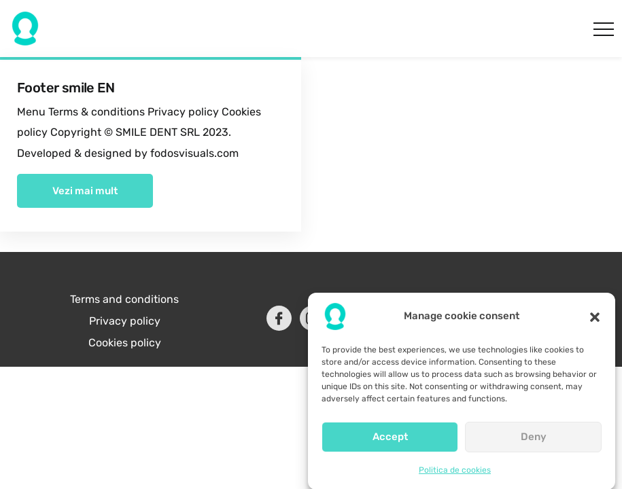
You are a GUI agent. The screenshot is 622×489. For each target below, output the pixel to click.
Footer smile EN (65, 87)
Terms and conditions (124, 299)
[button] (595, 321)
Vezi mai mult (85, 191)
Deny (534, 442)
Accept (390, 442)
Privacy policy (124, 320)
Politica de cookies (455, 474)
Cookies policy (124, 342)
